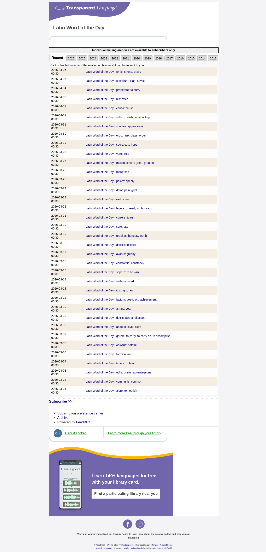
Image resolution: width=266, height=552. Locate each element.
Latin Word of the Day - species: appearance (114, 126)
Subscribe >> (61, 401)
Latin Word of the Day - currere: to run (110, 217)
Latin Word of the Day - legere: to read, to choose (117, 208)
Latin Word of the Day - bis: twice (107, 99)
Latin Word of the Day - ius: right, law (109, 290)
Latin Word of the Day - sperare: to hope (112, 144)
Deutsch (161, 548)
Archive (63, 417)
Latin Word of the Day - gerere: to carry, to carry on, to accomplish (128, 336)
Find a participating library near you (126, 494)
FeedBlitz (83, 422)
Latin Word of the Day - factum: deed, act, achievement (121, 299)
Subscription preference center (80, 413)
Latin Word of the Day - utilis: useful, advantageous (118, 372)
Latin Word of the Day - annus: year (109, 308)
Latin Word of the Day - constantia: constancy (115, 263)
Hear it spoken (76, 433)
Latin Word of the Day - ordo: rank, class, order (116, 135)
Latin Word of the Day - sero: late (107, 226)
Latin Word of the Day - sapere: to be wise (113, 272)
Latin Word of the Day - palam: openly (110, 181)
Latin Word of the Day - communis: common (114, 381)
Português (108, 548)
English (99, 548)
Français (117, 548)
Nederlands (143, 548)
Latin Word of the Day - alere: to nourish (111, 390)
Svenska (153, 548)
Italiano (134, 548)
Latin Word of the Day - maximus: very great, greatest (120, 162)
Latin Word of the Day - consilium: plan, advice (115, 80)
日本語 (169, 548)
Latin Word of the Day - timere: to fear (110, 363)
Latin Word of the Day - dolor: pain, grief (111, 190)
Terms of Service (167, 545)
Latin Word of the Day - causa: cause (109, 108)
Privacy (155, 545)
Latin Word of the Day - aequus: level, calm (113, 327)
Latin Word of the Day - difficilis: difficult (111, 244)
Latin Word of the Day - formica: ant (109, 354)
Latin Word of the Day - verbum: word (110, 281)
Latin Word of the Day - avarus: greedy (110, 254)
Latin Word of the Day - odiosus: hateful (111, 345)
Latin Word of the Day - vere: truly (107, 153)
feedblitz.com (127, 545)
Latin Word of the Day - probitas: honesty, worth (116, 235)
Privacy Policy (120, 534)
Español (125, 548)
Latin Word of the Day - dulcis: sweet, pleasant (115, 317)
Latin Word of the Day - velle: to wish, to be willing (118, 117)
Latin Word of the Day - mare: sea (107, 172)
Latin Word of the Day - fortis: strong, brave (113, 71)
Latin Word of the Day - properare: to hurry (113, 90)
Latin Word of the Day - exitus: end (108, 199)
